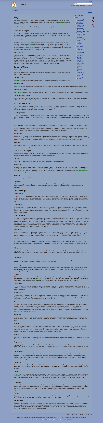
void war (21, 23)
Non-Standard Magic (81, 39)
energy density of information (40, 117)
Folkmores (79, 45)
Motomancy (79, 60)
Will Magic (79, 37)
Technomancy (80, 67)
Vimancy (79, 75)
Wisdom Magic (80, 35)
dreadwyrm (62, 22)
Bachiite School (80, 28)
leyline (37, 278)
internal (37, 33)
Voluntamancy (80, 80)
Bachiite (18, 86)
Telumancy (79, 69)
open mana (17, 35)
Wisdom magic (17, 136)
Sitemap (90, 5)
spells (31, 44)
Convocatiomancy (81, 51)
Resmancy (79, 64)
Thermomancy (80, 72)
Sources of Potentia (80, 32)
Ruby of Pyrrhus (84, 170)
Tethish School (80, 25)
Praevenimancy (80, 63)
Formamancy (80, 54)
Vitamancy (79, 78)
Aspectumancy (80, 48)
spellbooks (51, 115)
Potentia (38, 106)
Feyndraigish (19, 92)
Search (91, 3)
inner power (49, 145)
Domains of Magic (80, 19)
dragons (54, 243)
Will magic (16, 145)
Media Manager (83, 5)
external (43, 33)
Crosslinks (79, 43)
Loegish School (80, 26)
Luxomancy (79, 58)
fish (73, 366)
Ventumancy (80, 74)
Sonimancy (79, 66)
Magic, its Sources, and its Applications (60, 27)
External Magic (80, 22)
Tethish (18, 72)
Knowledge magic (18, 115)
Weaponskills (80, 42)
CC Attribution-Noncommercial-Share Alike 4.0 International (72, 417)
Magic (76, 17)
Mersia (67, 42)
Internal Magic (80, 20)
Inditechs (79, 40)
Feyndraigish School (81, 29)
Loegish (18, 80)
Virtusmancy (80, 77)
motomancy (85, 374)
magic (16, 10)
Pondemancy (80, 61)
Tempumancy (80, 70)
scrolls (44, 115)
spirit (20, 170)
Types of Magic (79, 46)
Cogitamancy (80, 49)
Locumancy (79, 57)
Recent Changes (75, 5)
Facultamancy (80, 52)
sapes (77, 329)
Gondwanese (17, 254)
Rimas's (78, 170)
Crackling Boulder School (83, 31)
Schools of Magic (80, 23)
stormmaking (30, 254)
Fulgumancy (80, 55)
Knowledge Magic (81, 34)
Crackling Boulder (20, 98)
